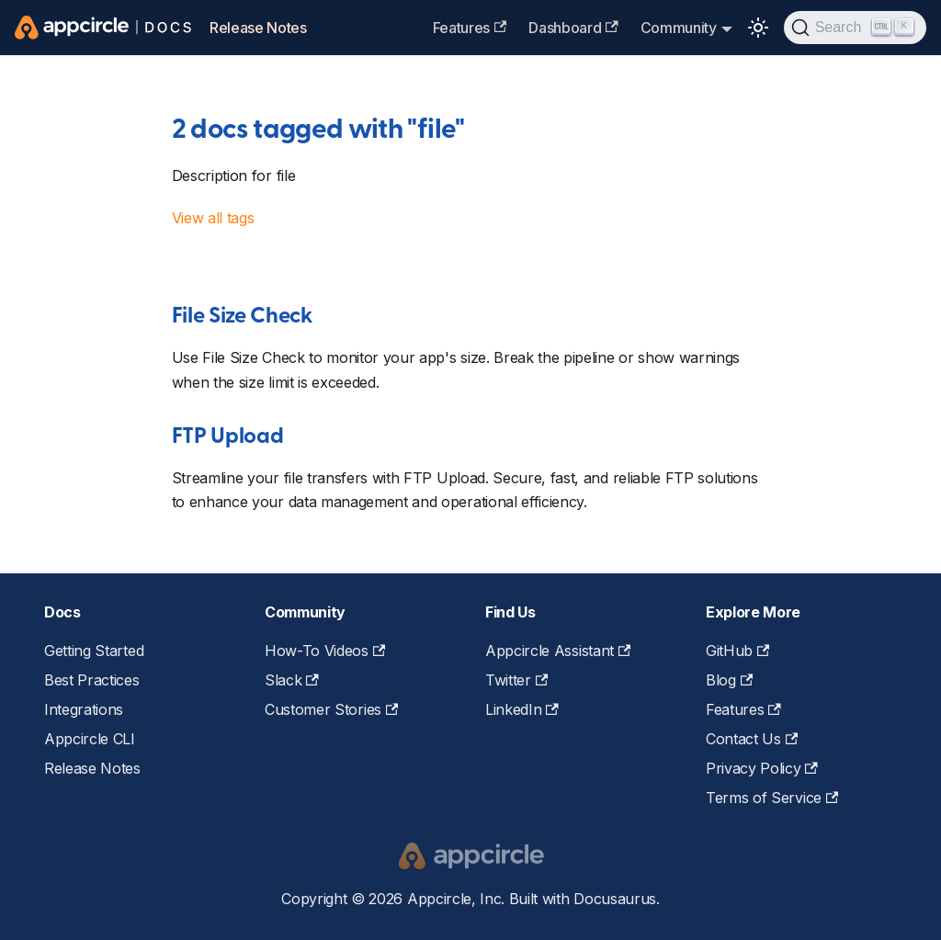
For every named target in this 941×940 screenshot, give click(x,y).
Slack (292, 680)
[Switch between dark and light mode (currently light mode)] (758, 27)
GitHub (737, 650)
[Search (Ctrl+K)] (855, 27)
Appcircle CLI (89, 739)
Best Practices (92, 680)
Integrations (83, 709)
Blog (729, 680)
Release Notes (258, 27)
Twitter (516, 680)
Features (470, 27)
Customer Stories (331, 709)
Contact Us (752, 739)
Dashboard (573, 27)
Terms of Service (772, 797)
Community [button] (679, 27)
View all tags (213, 218)
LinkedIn (522, 709)
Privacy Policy (762, 768)
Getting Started (93, 650)
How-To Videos (325, 650)
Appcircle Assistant (557, 650)
